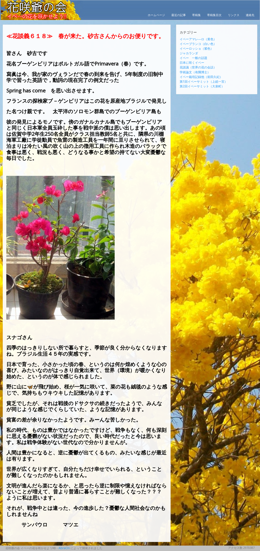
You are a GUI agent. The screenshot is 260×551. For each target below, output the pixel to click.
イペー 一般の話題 (193, 56)
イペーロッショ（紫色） (195, 47)
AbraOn (63, 548)
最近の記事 (178, 15)
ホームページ (156, 15)
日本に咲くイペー (191, 60)
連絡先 (250, 15)
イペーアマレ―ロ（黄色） (197, 39)
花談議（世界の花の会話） (197, 65)
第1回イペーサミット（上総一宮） (202, 78)
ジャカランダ (188, 52)
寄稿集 (196, 15)
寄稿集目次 (214, 15)
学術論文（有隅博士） (194, 69)
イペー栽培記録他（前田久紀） (200, 73)
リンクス (233, 15)
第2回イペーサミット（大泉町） (201, 82)
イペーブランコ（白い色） (197, 43)
